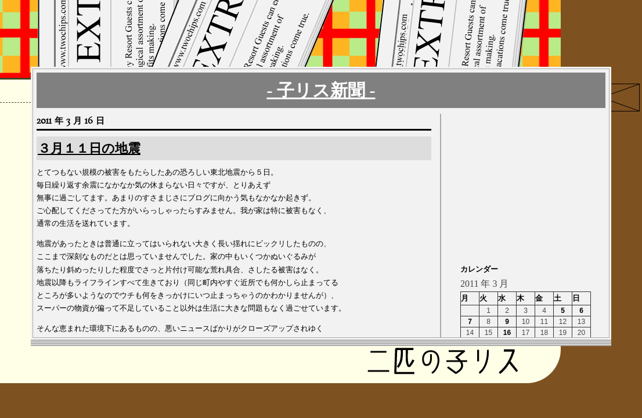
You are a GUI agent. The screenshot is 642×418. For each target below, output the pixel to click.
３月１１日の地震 (89, 148)
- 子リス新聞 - (321, 90)
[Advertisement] (532, 186)
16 (507, 333)
